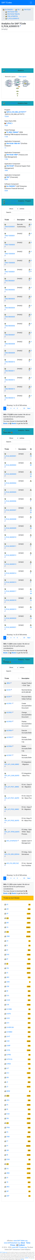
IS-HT (8, 1036)
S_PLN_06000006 (10, 501)
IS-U (7, 1073)
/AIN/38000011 (9, 371)
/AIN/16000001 (9, 272)
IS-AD (8, 1000)
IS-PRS (8, 1055)
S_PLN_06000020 (10, 618)
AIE (7, 909)
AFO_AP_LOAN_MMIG (11, 764)
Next (28, 408)
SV (7, 1178)
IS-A (7, 995)
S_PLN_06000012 (10, 555)
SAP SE (26, 1257)
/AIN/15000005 (9, 263)
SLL (7, 1168)
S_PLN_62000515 (13, 18)
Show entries (16, 208)
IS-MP (8, 1045)
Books (5, 423)
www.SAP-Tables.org (20, 1241)
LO (7, 1086)
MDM (8, 1091)
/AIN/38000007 (9, 335)
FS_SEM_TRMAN (12, 132)
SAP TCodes (6, 2)
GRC (7, 977)
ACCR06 (9, 746)
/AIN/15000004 (9, 254)
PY (7, 1146)
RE (7, 1155)
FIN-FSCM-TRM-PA (13, 14)
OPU (7, 1100)
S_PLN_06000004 (10, 483)
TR (7, 1182)
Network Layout (10, 76)
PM (7, 1118)
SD (7, 1164)
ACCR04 (9, 730)
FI (7, 963)
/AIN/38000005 (9, 317)
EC (7, 950)
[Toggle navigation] (31, 2)
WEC (8, 1187)
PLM (7, 1114)
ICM (7, 986)
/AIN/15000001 (9, 236)
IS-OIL (8, 1050)
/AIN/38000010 (9, 362)
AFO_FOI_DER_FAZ (12, 863)
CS (7, 941)
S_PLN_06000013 (10, 564)
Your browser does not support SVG (17, 87)
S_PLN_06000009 (10, 528)
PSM (8, 1137)
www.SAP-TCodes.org (19, 1247)
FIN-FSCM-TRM (12, 12)
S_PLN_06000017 (10, 591)
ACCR (8, 697)
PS (7, 1132)
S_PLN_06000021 (10, 627)
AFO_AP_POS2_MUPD (11, 820)
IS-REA (8, 1064)
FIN (18, 9)
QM (7, 1150)
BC (7, 918)
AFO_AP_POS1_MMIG (11, 787)
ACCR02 (9, 712)
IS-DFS (8, 1014)
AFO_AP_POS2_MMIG (11, 809)
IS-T (7, 1068)
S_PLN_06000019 (10, 609)
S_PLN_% (9, 123)
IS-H (7, 1023)
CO (7, 932)
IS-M (7, 1041)
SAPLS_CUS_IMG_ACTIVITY (15, 112)
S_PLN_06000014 (10, 573)
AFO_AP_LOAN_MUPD (11, 775)
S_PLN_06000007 (10, 510)
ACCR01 (9, 703)
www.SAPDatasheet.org (12, 1243)
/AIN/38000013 (9, 389)
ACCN (8, 690)
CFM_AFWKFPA (12, 16)
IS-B (7, 1005)
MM (8, 1095)
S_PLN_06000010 (10, 537)
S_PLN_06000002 (10, 465)
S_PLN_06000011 (10, 546)
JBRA (8, 683)
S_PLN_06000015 (10, 582)
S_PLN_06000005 (10, 492)
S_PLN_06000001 (10, 456)
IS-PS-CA (9, 1059)
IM (7, 991)
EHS (7, 954)
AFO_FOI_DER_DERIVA (11, 854)
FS (7, 973)
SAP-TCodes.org (3, 1252)
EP (7, 959)
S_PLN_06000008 (10, 519)
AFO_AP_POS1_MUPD (11, 798)
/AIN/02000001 (9, 227)
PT (7, 1141)
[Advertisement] (17, 50)
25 (24, 408)
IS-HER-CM (10, 1027)
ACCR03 (9, 721)
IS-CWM (9, 1009)
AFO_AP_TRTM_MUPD (11, 832)
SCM (8, 1159)
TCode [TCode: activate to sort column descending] (6, 220)
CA (7, 927)
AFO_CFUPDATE (11, 841)
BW (7, 923)
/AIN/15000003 (9, 245)
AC (7, 904)
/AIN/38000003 (9, 299)
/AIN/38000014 (9, 398)
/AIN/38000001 (9, 281)
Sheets (14, 423)
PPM (8, 1127)
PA (7, 1105)
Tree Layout (22, 76)
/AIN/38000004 (9, 308)
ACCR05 (9, 737)
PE (7, 1109)
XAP (7, 1196)
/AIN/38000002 (9, 290)
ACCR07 (9, 755)
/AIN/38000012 (9, 380)
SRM (7, 1173)
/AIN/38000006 (9, 326)
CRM (8, 936)
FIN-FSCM (27, 9)
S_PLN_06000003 (10, 474)
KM (7, 1077)
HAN (7, 982)
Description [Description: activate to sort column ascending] (21, 220)
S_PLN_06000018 (10, 600)
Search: (18, 212)
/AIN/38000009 (9, 353)
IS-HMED (9, 1032)
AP (7, 913)
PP (7, 1123)
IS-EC (8, 1018)
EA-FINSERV (9, 9)
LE (7, 1082)
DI (7, 945)
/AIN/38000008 (9, 344)
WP (7, 1191)
